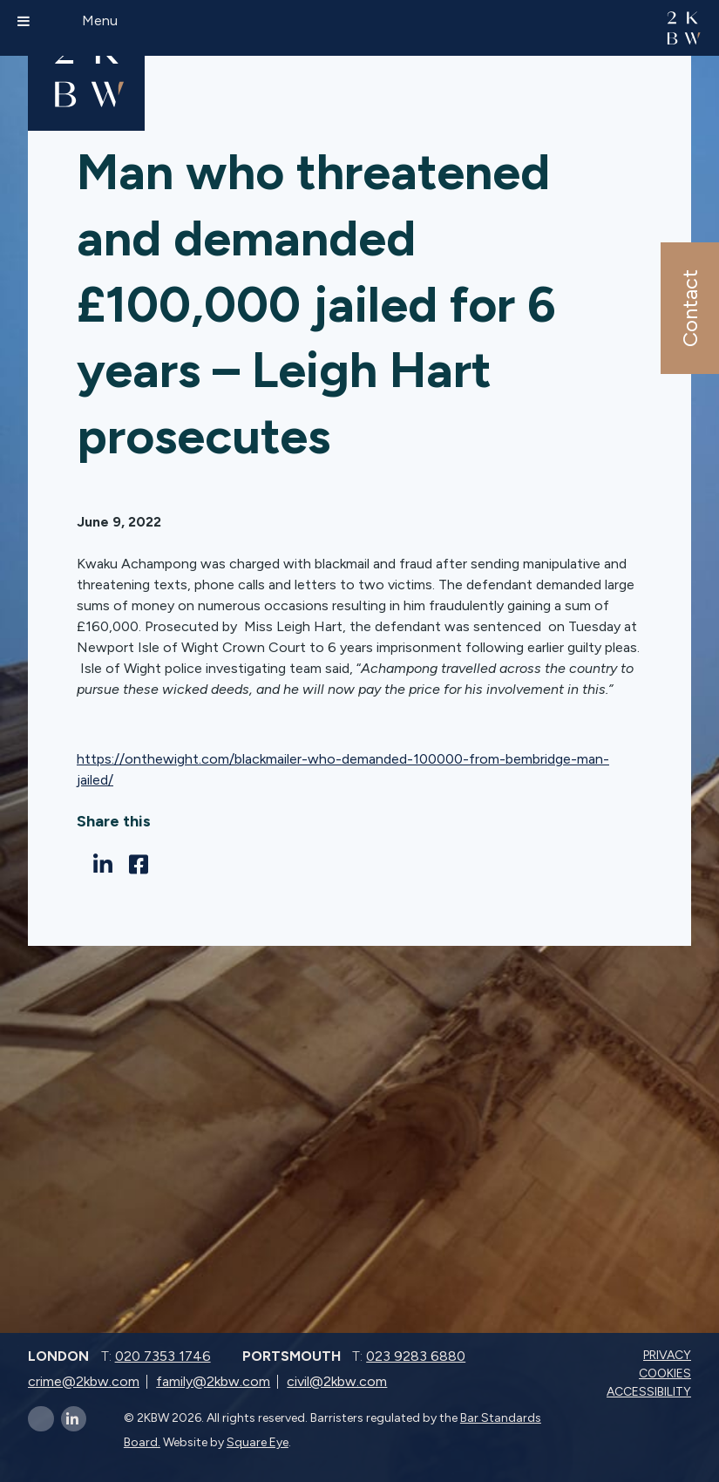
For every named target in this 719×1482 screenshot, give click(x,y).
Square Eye (257, 1442)
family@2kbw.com (213, 1381)
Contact (689, 308)
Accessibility (650, 1391)
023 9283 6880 (415, 1356)
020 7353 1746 (163, 1356)
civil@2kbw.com (337, 1381)
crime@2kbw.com (83, 1381)
